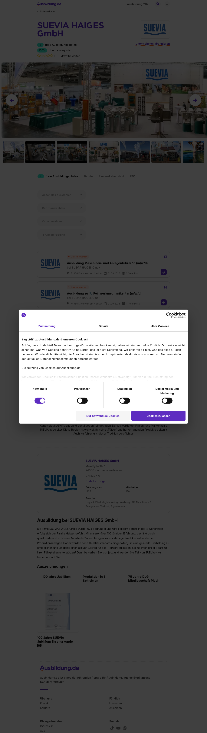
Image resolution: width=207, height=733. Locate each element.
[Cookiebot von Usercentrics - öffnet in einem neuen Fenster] (169, 315)
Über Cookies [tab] (160, 325)
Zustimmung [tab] (47, 325)
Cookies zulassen (158, 415)
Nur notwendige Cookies (103, 415)
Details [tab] (103, 325)
